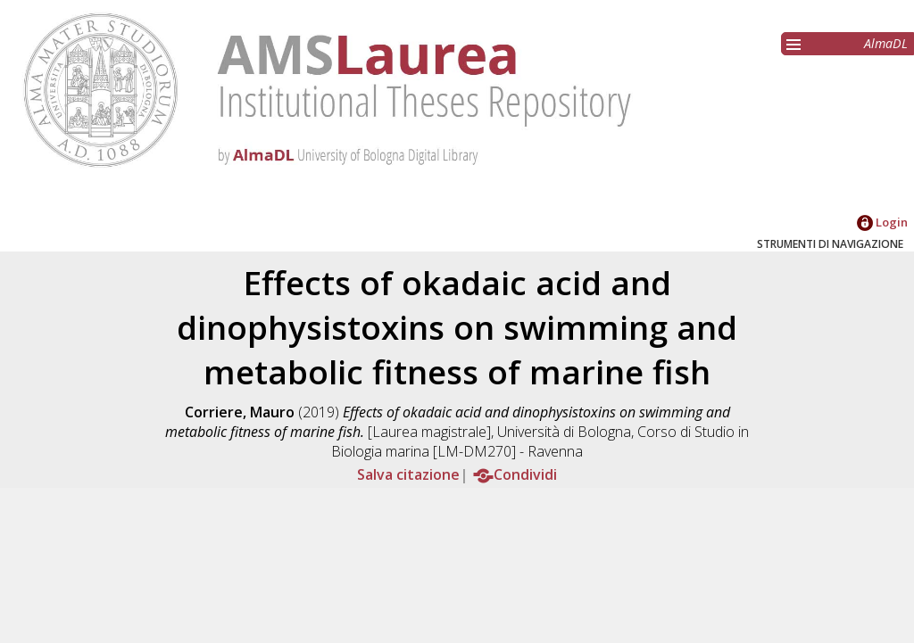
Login (882, 222)
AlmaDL (886, 43)
